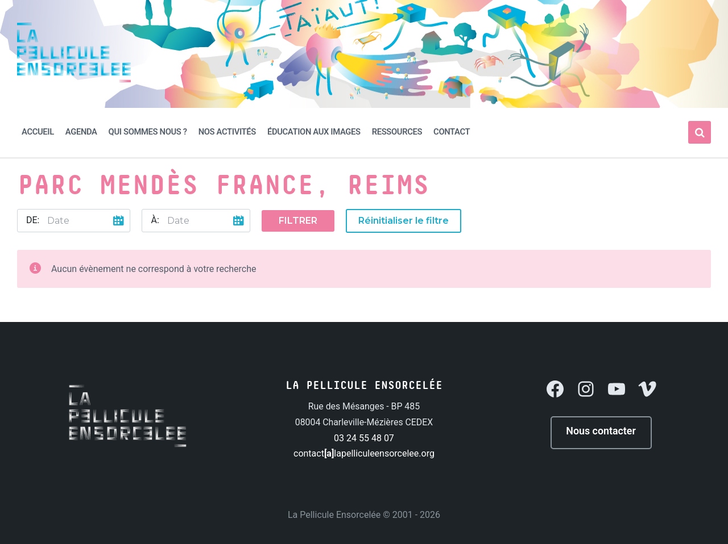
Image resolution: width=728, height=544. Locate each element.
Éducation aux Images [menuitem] (314, 132)
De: (32, 220)
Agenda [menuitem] (81, 132)
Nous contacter (601, 431)
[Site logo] (74, 79)
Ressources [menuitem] (397, 132)
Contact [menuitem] (451, 132)
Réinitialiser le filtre (403, 220)
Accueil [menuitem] (38, 132)
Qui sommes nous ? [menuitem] (148, 132)
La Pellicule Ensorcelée (334, 513)
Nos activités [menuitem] (227, 132)
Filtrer (298, 220)
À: (155, 220)
